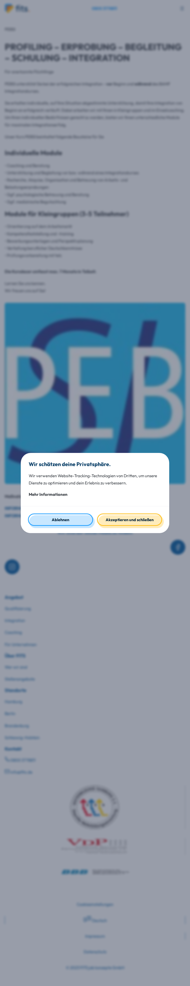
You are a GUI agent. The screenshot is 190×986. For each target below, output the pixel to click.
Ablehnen (60, 519)
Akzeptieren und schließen (130, 519)
